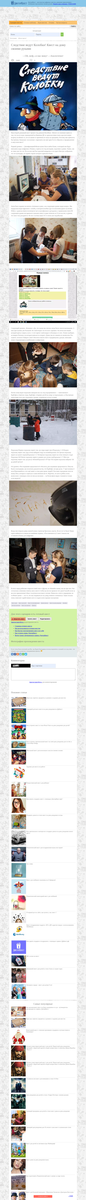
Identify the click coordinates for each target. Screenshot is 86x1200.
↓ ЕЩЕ (70, 1196)
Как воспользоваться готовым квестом (27, 628)
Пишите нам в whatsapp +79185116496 (64, 4)
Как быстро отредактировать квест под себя (29, 631)
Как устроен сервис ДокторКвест (26, 633)
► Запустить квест (18, 619)
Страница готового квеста (23, 626)
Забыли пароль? (22, 38)
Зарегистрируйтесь (17, 622)
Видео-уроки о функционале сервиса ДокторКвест (31, 635)
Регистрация (13, 38)
